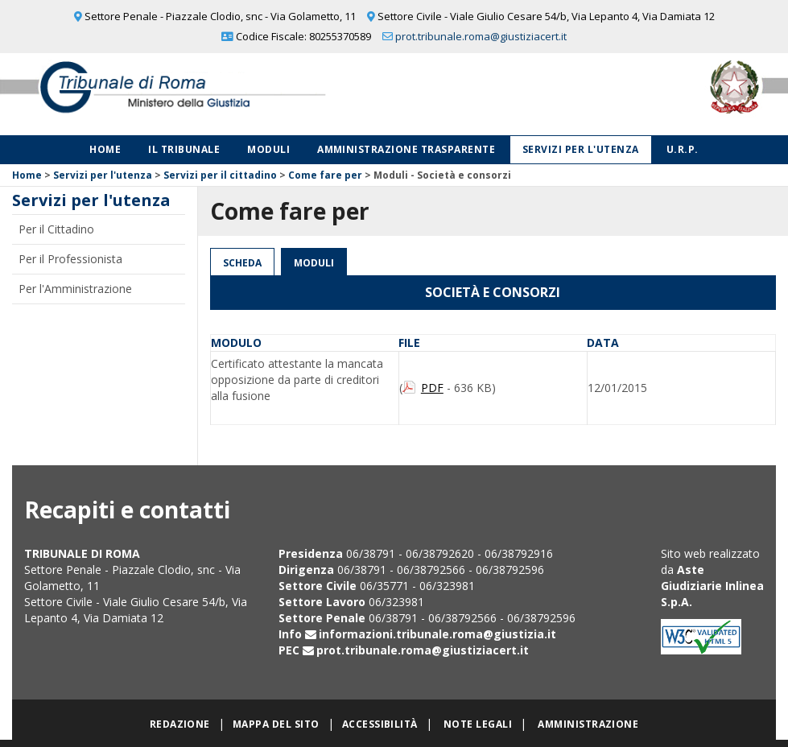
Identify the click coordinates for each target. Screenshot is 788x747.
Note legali (478, 724)
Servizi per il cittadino (220, 175)
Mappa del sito (276, 724)
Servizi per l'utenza (580, 149)
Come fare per (325, 175)
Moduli (268, 149)
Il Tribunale (184, 149)
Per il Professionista (70, 258)
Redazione (180, 724)
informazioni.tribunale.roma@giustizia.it (437, 634)
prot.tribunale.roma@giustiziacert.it (481, 36)
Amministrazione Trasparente (406, 149)
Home (105, 149)
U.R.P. (682, 149)
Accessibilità (380, 724)
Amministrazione (588, 724)
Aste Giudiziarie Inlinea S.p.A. (712, 585)
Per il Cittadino (56, 229)
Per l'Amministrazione (75, 288)
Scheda (242, 263)
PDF (432, 387)
